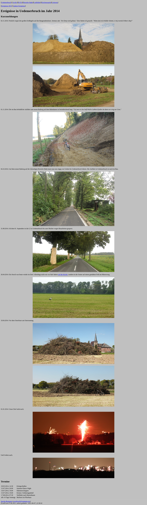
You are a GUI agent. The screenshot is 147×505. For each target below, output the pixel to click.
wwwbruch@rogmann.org (21, 501)
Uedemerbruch (6, 2)
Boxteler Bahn (28, 2)
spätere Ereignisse (19, 6)
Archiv (15, 2)
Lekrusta (55, 2)
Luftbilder (37, 2)
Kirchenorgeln (46, 2)
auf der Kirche (62, 274)
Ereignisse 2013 (6, 6)
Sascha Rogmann (6, 501)
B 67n (20, 2)
